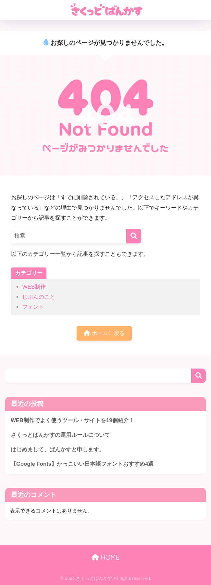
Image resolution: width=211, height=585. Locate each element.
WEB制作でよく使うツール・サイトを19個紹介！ (72, 420)
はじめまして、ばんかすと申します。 (58, 450)
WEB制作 (34, 287)
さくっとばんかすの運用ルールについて (60, 435)
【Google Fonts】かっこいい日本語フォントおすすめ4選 (82, 464)
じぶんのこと (38, 297)
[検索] (133, 236)
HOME (105, 557)
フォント (33, 307)
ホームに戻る (104, 333)
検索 (198, 376)
